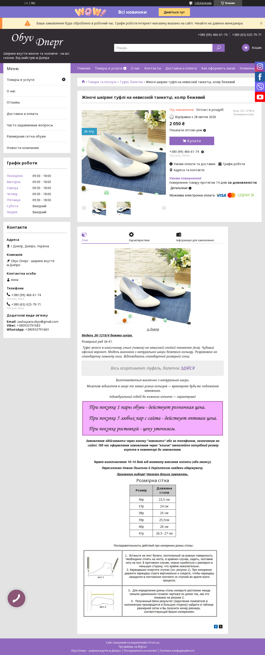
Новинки (247, 68)
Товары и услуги (108, 68)
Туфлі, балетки (131, 82)
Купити (194, 140)
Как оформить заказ (218, 68)
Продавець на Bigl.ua (133, 647)
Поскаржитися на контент (140, 651)
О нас (135, 68)
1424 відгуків (203, 3)
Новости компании (23, 147)
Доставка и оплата (181, 68)
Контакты (152, 68)
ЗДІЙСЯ (188, 368)
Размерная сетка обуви (26, 136)
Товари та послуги (102, 82)
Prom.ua (154, 642)
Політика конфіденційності (177, 651)
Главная (83, 68)
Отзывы (13, 102)
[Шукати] (218, 48)
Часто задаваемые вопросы (30, 125)
